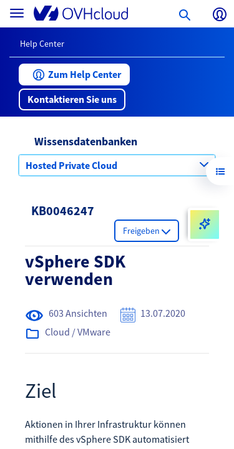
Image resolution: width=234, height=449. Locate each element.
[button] (74, 74)
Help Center (42, 43)
